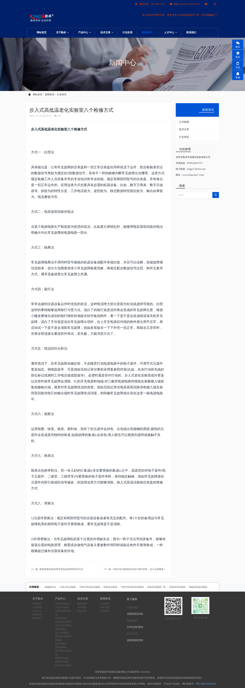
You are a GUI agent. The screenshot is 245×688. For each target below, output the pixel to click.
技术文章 (184, 129)
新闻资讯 (49, 94)
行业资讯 (61, 94)
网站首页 (41, 32)
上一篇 (57, 569)
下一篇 (135, 569)
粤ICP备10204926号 (206, 684)
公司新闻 (184, 122)
